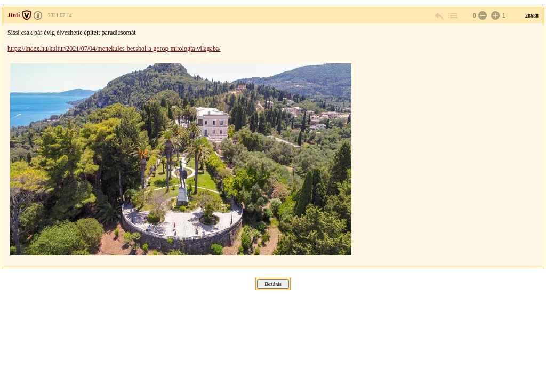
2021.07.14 (60, 15)
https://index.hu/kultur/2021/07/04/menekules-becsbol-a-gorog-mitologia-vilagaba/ (114, 48)
